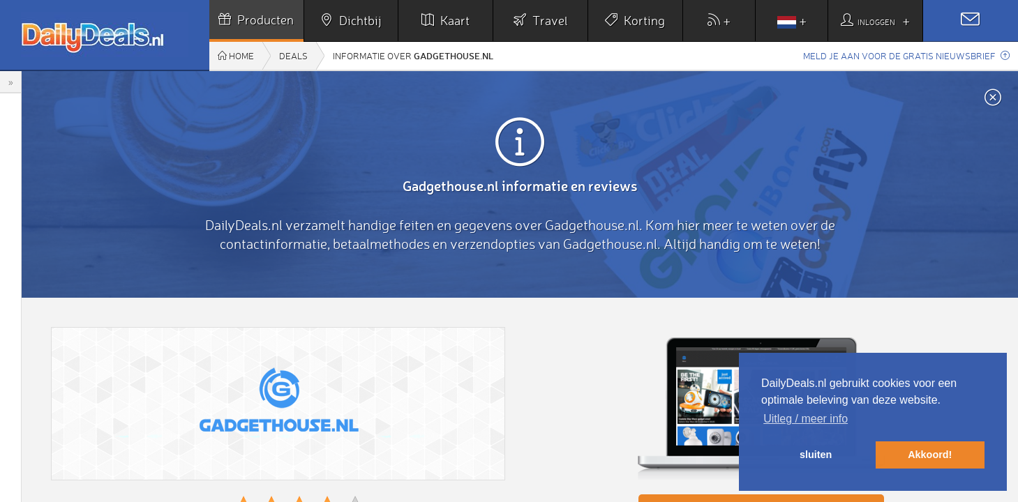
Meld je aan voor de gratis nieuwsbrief (906, 55)
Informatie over (413, 55)
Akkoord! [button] (930, 454)
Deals (293, 55)
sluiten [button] (816, 454)
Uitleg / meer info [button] (805, 419)
